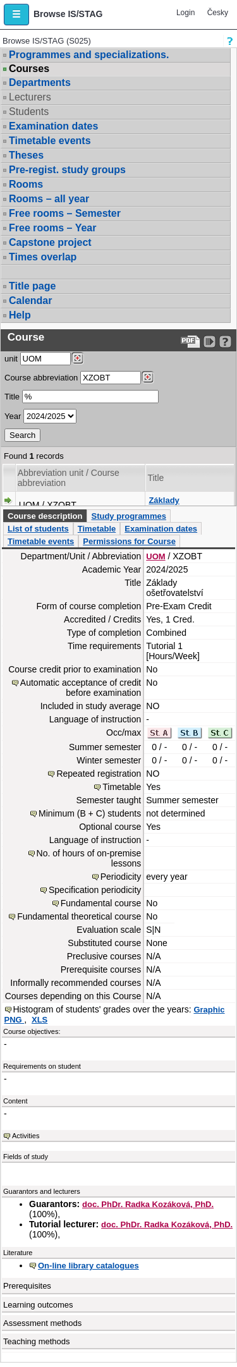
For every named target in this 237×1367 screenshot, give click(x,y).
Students (29, 111)
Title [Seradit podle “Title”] (155, 478)
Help (20, 315)
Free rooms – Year (52, 227)
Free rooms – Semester (65, 213)
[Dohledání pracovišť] (77, 358)
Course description (45, 516)
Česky (217, 12)
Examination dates (53, 126)
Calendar (30, 300)
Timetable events (50, 140)
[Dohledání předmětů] (147, 377)
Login (185, 12)
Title (12, 396)
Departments (40, 82)
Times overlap (42, 257)
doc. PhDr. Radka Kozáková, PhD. (148, 1204)
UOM (155, 556)
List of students (38, 528)
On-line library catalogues (88, 1265)
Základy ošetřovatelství (178, 505)
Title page (32, 286)
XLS (39, 1019)
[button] (16, 14)
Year (12, 416)
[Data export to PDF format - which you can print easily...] (190, 341)
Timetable (97, 528)
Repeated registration (98, 774)
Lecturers (30, 97)
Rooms (26, 184)
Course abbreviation (41, 377)
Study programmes (128, 516)
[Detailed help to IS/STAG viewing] (225, 341)
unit (11, 358)
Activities (25, 1135)
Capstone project (50, 242)
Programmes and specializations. (89, 54)
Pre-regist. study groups (67, 169)
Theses (26, 155)
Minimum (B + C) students (90, 813)
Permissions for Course (129, 541)
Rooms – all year (49, 198)
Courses (29, 69)
